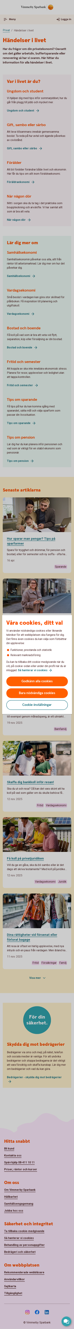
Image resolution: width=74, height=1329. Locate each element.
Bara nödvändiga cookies (37, 693)
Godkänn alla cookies (37, 681)
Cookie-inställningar (37, 705)
